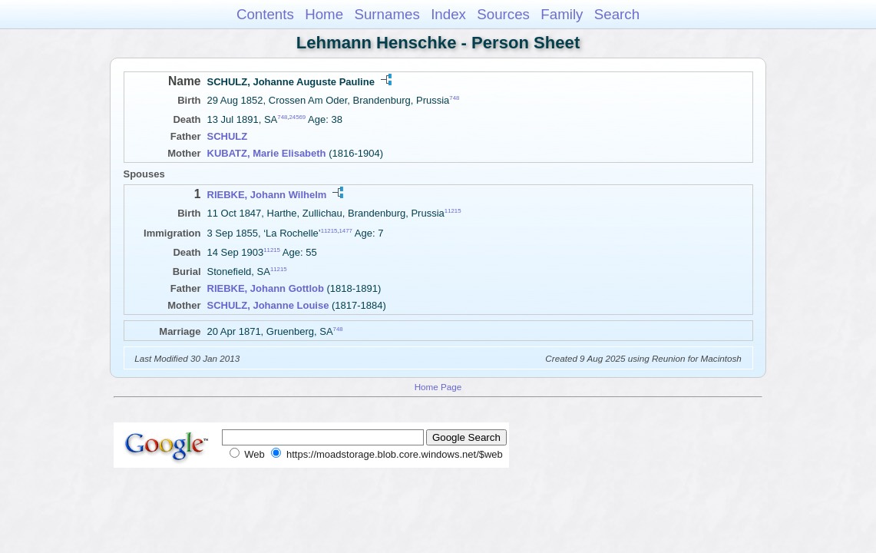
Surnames (386, 14)
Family (561, 14)
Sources (503, 14)
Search (617, 14)
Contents (265, 14)
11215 (453, 210)
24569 (297, 117)
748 (454, 97)
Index (448, 14)
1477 (345, 230)
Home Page (438, 387)
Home (324, 14)
